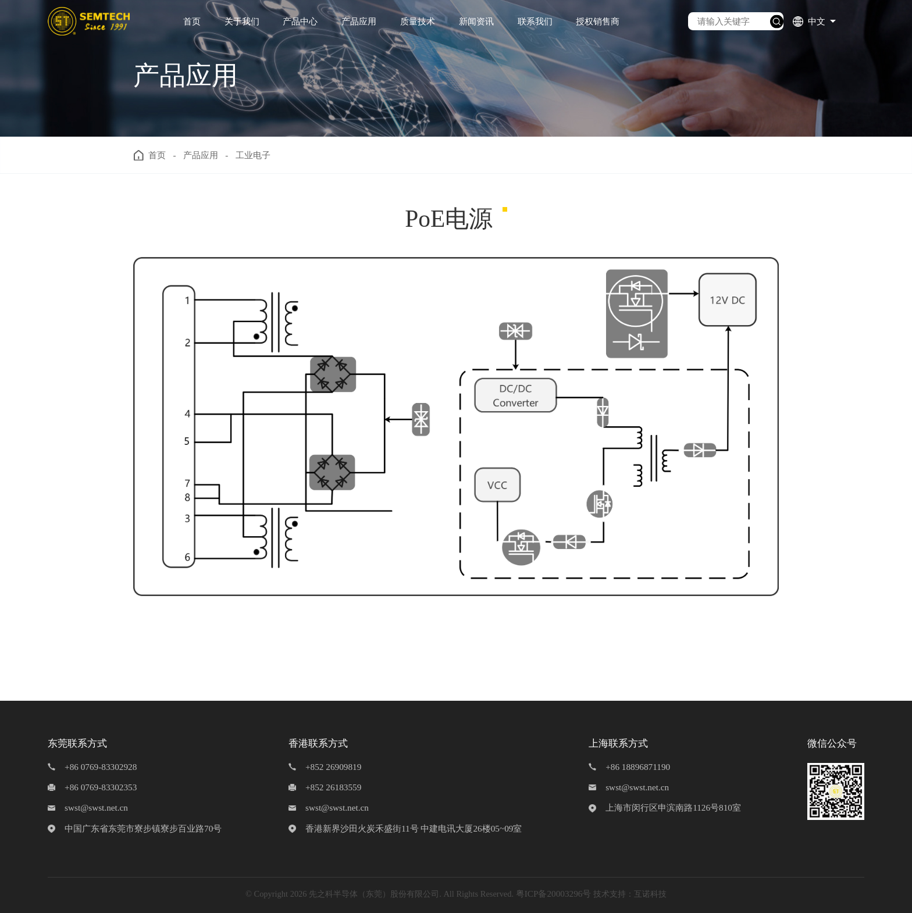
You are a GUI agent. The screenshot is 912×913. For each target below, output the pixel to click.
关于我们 (242, 21)
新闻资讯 (476, 21)
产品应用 (358, 21)
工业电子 (253, 155)
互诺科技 (650, 893)
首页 (192, 21)
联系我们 (535, 21)
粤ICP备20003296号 (554, 893)
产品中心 (300, 21)
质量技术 (417, 21)
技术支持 (609, 893)
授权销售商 (597, 21)
